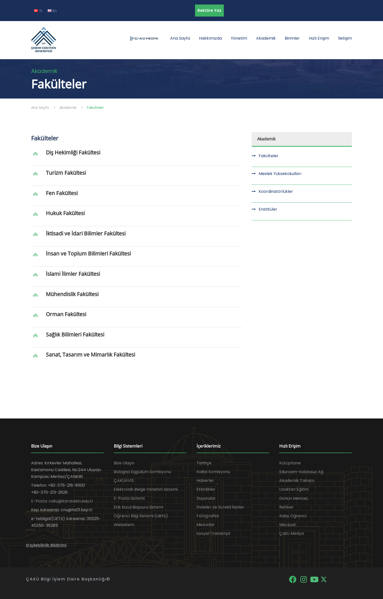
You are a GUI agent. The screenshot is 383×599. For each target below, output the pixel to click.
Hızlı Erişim (319, 38)
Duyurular (206, 498)
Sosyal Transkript (214, 533)
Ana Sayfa (180, 38)
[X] (324, 579)
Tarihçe (204, 463)
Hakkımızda (210, 38)
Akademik (266, 38)
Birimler (292, 38)
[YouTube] (315, 579)
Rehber (286, 507)
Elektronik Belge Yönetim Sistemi (146, 489)
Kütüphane (290, 463)
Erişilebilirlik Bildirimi (46, 545)
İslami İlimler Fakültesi (73, 273)
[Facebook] (293, 579)
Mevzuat (287, 525)
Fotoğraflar (208, 516)
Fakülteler (268, 156)
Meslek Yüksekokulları (280, 174)
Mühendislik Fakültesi (72, 294)
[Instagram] (304, 579)
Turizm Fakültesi (66, 172)
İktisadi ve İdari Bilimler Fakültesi (86, 233)
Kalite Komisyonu (213, 472)
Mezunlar (206, 525)
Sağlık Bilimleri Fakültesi (75, 334)
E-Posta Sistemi (129, 498)
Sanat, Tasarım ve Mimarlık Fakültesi (90, 354)
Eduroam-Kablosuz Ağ (301, 472)
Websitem (124, 525)
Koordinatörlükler (276, 191)
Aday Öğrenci (292, 516)
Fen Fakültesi (62, 193)
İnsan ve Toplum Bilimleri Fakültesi (88, 253)
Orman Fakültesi (66, 314)
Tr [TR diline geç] (38, 10)
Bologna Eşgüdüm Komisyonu (142, 472)
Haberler (205, 480)
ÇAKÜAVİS (124, 480)
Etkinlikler (206, 489)
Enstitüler (268, 209)
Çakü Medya (291, 533)
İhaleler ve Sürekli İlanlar (220, 507)
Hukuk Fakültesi (65, 213)
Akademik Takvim (296, 480)
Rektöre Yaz (209, 10)
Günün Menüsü (293, 498)
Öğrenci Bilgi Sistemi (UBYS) (141, 516)
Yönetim (239, 38)
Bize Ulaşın (124, 463)
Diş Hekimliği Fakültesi (73, 152)
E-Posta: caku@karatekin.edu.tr (62, 501)
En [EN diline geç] (52, 10)
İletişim (345, 38)
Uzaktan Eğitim (294, 489)
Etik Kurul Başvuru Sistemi (138, 507)
